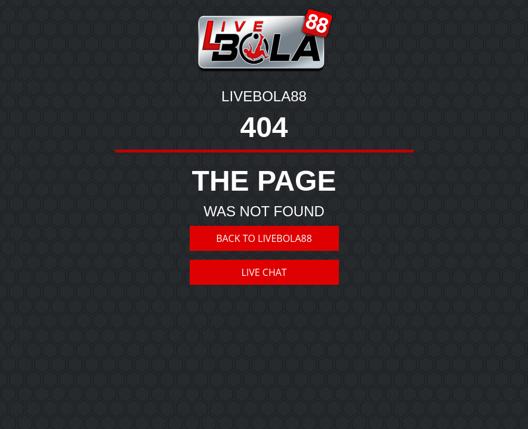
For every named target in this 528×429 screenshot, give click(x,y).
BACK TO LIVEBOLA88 (264, 238)
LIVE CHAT (263, 272)
